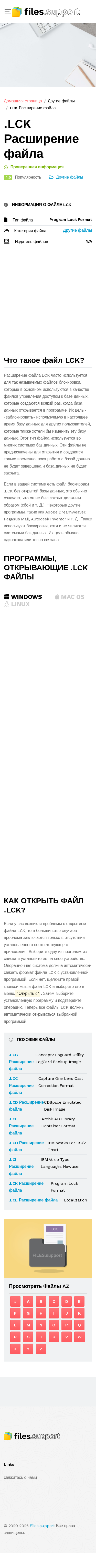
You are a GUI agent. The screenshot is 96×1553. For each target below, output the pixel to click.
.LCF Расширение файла (21, 1126)
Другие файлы (61, 101)
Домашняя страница (23, 101)
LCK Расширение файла (33, 107)
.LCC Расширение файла (21, 1085)
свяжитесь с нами (20, 1477)
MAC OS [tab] (69, 596)
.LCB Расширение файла (21, 1061)
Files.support (42, 1525)
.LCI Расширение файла (21, 1166)
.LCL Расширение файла (33, 1200)
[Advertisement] (48, 302)
